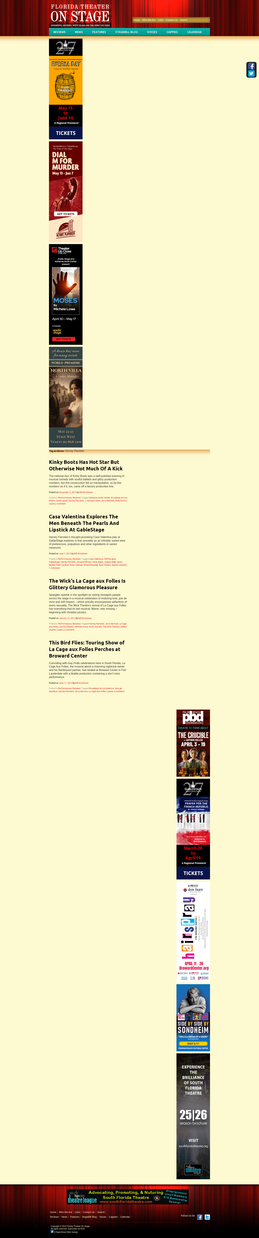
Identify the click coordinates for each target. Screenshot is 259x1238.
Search (184, 20)
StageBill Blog (126, 32)
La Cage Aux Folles (97, 691)
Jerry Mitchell (107, 501)
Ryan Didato (105, 565)
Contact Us (171, 20)
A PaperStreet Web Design (64, 1232)
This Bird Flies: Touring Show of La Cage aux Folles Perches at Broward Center (87, 649)
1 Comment (54, 568)
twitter (207, 1217)
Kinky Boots (120, 501)
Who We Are (148, 20)
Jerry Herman (111, 624)
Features (99, 32)
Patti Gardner (62, 565)
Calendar (194, 32)
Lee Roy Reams (66, 627)
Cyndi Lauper (62, 501)
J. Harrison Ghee (92, 501)
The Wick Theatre (111, 627)
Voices (152, 32)
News (79, 32)
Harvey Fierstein (76, 501)
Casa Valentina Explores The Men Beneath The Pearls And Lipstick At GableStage (84, 523)
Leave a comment (57, 504)
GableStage (54, 562)
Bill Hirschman (86, 492)
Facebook (199, 1217)
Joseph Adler (110, 562)
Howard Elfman (84, 562)
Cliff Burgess (110, 559)
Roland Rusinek (91, 565)
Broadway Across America (101, 688)
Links (161, 20)
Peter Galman (76, 565)
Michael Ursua (81, 627)
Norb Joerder (95, 627)
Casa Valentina (96, 559)
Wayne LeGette (119, 565)
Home (137, 20)
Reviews (60, 32)
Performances (65, 498)
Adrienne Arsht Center (99, 498)
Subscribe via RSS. (76, 1229)
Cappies (172, 32)
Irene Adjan (97, 562)
